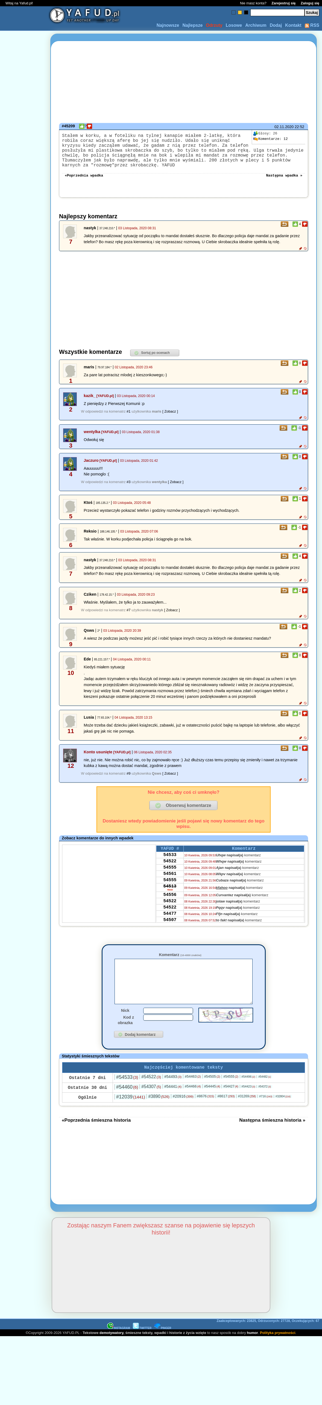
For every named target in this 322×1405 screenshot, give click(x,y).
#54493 (173, 1094)
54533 (169, 865)
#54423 (248, 1104)
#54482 (264, 1094)
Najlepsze (192, 25)
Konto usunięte (98, 761)
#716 (265, 1114)
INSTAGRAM (118, 1346)
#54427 (230, 1104)
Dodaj (276, 25)
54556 (169, 912)
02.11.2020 (284, 127)
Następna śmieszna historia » (272, 1138)
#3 (128, 491)
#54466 (193, 1104)
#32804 (283, 1114)
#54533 (127, 1095)
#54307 (151, 1104)
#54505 (212, 1094)
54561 (169, 887)
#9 (128, 782)
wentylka (92, 440)
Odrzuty (214, 25)
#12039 (130, 1115)
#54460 (127, 1105)
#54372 (264, 1104)
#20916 (183, 1114)
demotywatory (111, 1351)
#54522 (151, 1094)
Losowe (234, 25)
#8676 (205, 1114)
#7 (128, 619)
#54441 (173, 1104)
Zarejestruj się (283, 3)
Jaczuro (91, 469)
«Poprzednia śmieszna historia (96, 1138)
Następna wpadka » (284, 183)
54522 (169, 873)
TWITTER (142, 1346)
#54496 (248, 1094)
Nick (125, 1027)
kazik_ (89, 404)
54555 (169, 880)
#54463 (193, 1094)
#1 (128, 420)
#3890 (158, 1114)
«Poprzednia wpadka (84, 183)
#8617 (226, 1114)
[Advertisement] (24, 702)
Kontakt (293, 25)
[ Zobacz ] (170, 420)
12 (270, 139)
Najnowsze (168, 25)
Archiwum (255, 25)
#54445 (212, 1104)
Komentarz (180, 963)
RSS (312, 25)
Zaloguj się (310, 3)
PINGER (162, 1346)
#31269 (247, 1114)
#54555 (230, 1095)
